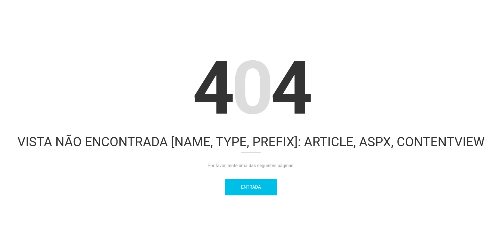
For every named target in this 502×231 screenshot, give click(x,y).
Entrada (251, 187)
